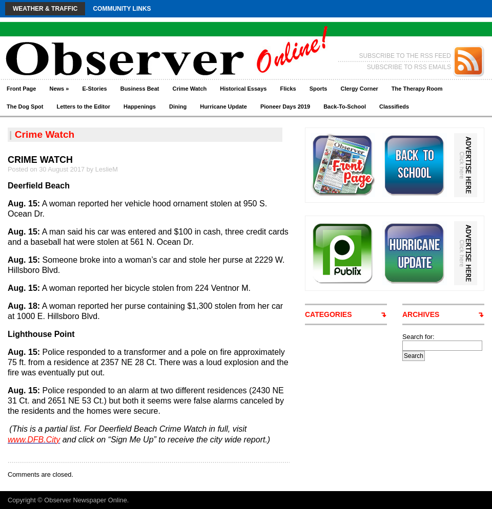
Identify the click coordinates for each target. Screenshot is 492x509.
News (59, 89)
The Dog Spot (25, 106)
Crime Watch (190, 89)
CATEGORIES (328, 314)
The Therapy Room (417, 89)
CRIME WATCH (40, 160)
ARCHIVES (420, 314)
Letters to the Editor (84, 106)
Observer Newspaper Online (85, 500)
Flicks (288, 89)
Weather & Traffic (45, 8)
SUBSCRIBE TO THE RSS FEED (405, 55)
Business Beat (139, 89)
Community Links (122, 8)
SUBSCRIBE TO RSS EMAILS (409, 67)
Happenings (140, 106)
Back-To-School (344, 106)
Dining (178, 106)
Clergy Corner (359, 89)
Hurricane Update (223, 106)
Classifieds (394, 106)
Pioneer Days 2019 (285, 106)
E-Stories (94, 89)
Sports (318, 89)
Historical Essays (243, 89)
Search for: (418, 337)
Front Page (21, 89)
